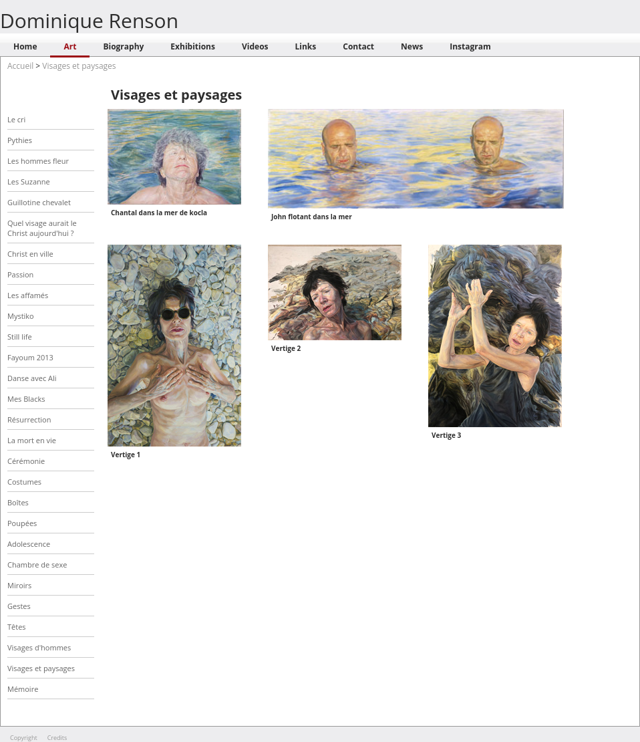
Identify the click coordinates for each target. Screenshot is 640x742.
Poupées (22, 523)
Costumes (24, 482)
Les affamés (27, 295)
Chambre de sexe (37, 565)
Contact (358, 46)
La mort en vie (31, 440)
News (412, 46)
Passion (20, 274)
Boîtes (18, 502)
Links (306, 46)
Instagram (470, 46)
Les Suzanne (28, 181)
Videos (255, 46)
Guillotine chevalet (39, 202)
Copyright (23, 737)
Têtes (16, 627)
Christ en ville (30, 254)
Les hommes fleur (38, 161)
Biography (123, 46)
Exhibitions (192, 46)
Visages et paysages (79, 66)
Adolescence (28, 544)
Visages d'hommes (39, 647)
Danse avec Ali (32, 378)
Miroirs (19, 585)
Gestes (19, 606)
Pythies (19, 140)
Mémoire (22, 689)
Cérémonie (26, 461)
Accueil (20, 66)
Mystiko (20, 316)
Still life (19, 337)
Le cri (16, 119)
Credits (57, 737)
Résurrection (29, 419)
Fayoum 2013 (30, 357)
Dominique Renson (89, 20)
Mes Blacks (26, 399)
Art (69, 46)
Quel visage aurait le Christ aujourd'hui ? (42, 228)
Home (25, 46)
